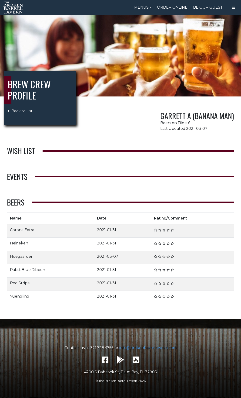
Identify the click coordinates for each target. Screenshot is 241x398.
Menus (141, 7)
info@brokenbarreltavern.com (148, 348)
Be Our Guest (208, 7)
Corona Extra (22, 230)
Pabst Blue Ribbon (27, 270)
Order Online (172, 7)
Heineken (19, 243)
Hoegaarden (21, 256)
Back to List (20, 111)
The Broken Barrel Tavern (13, 7)
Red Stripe (20, 283)
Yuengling (19, 296)
